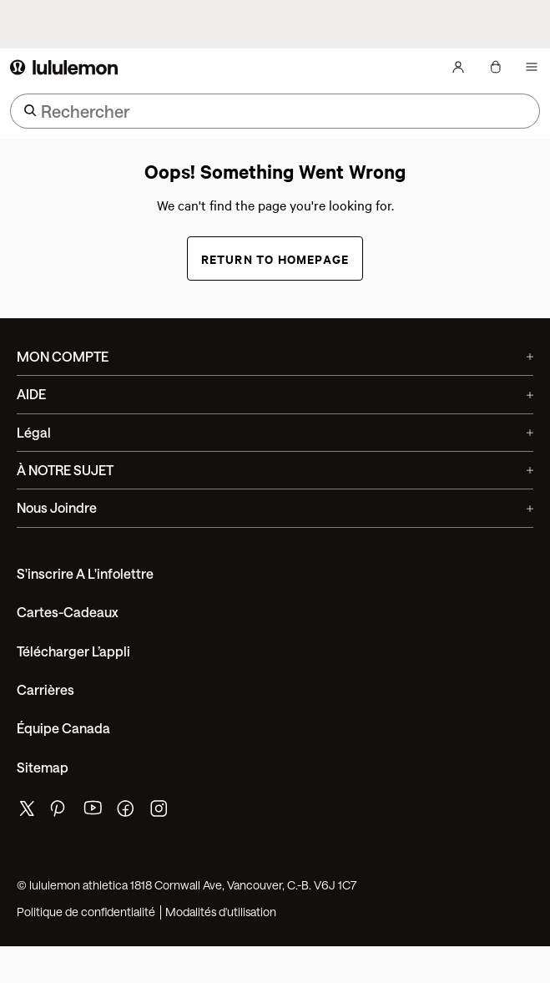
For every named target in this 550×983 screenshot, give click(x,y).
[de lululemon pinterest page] (60, 812)
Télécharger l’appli (73, 651)
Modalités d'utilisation (220, 912)
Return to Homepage (275, 258)
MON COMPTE (275, 356)
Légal (275, 432)
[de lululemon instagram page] (160, 812)
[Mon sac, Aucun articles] (495, 66)
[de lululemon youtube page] (93, 812)
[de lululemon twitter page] (27, 810)
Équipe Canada (63, 728)
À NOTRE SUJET (275, 470)
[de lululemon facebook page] (127, 812)
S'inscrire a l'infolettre (85, 573)
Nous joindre (275, 507)
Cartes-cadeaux (68, 612)
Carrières (45, 689)
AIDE (275, 394)
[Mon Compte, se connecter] (458, 66)
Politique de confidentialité (86, 912)
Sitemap (42, 767)
